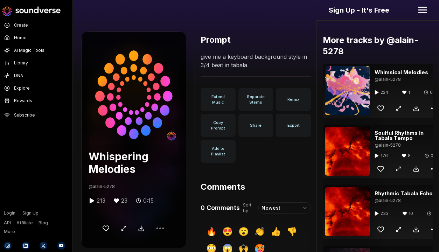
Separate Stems (256, 99)
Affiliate (24, 222)
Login (9, 213)
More (9, 231)
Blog (43, 222)
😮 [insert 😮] (243, 231)
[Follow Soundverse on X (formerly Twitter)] (43, 246)
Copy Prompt (218, 125)
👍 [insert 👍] (276, 231)
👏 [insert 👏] (260, 231)
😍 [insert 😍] (227, 231)
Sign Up (30, 213)
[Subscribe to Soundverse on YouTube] (61, 246)
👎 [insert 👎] (292, 231)
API (7, 222)
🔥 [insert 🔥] (211, 231)
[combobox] (284, 208)
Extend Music (218, 99)
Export (293, 125)
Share (256, 125)
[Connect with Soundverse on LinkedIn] (25, 246)
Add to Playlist (218, 151)
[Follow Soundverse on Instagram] (8, 246)
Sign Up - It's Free (359, 10)
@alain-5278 (102, 186)
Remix (293, 99)
